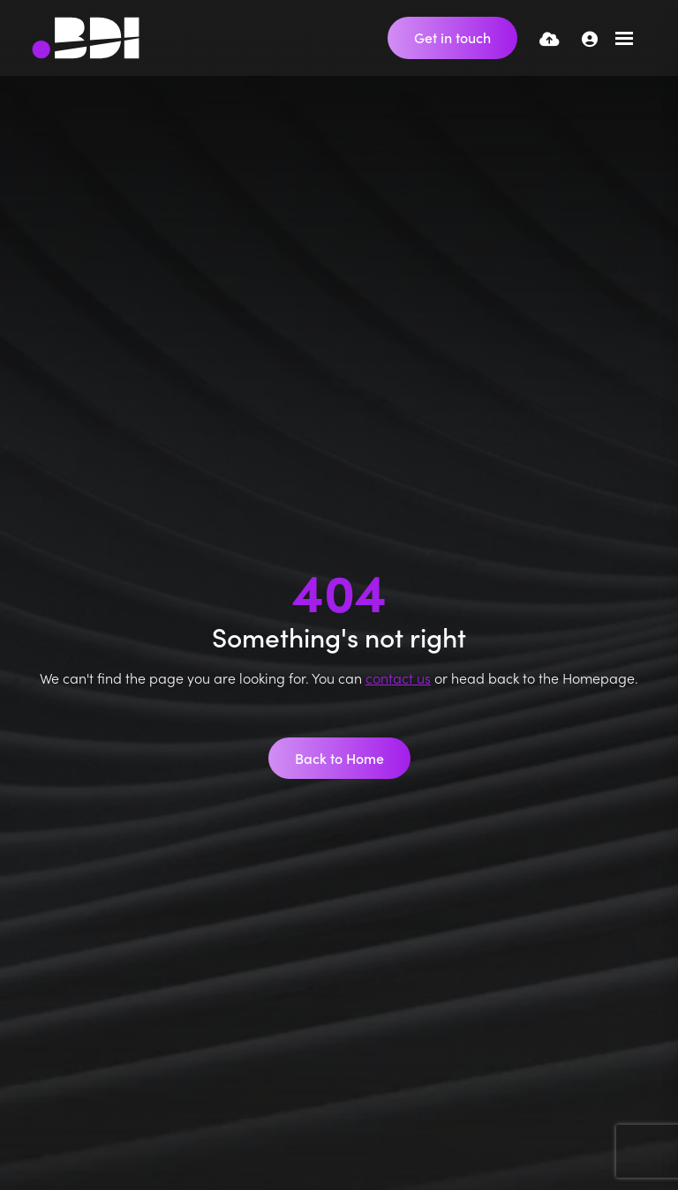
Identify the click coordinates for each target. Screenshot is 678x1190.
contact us (398, 677)
